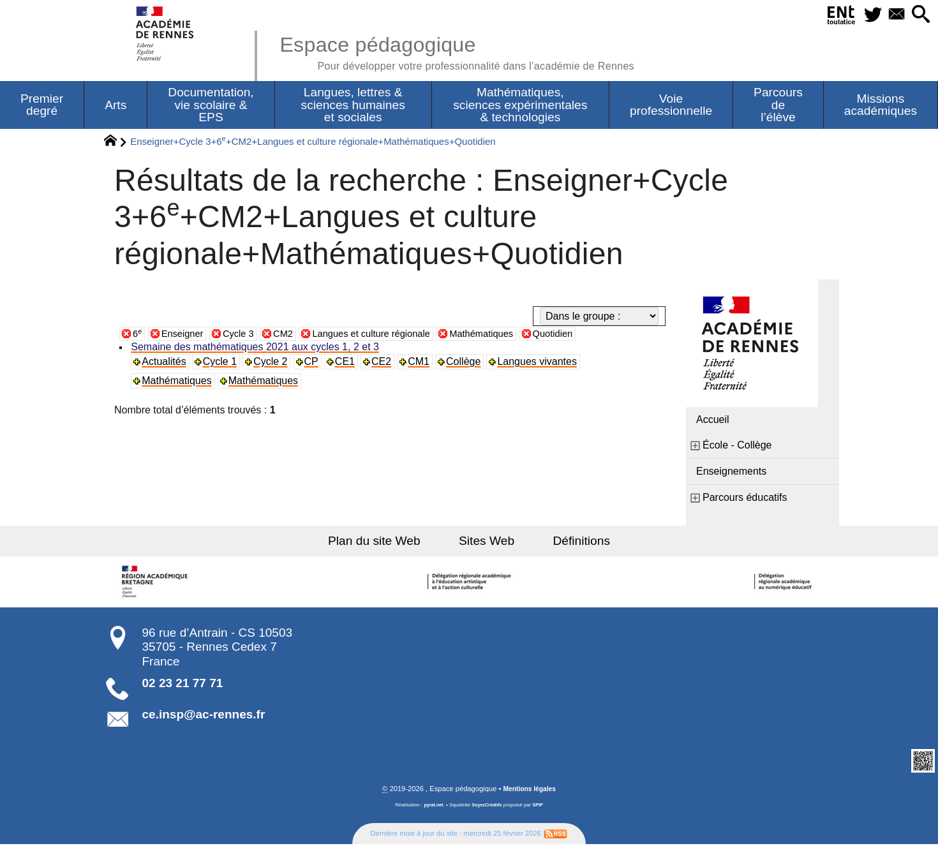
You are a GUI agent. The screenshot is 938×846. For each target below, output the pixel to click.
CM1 (421, 362)
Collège (466, 362)
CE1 (347, 362)
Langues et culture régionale (386, 334)
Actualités (165, 362)
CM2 (291, 334)
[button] (919, 15)
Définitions (571, 542)
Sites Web (486, 542)
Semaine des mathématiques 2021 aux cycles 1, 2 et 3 (256, 348)
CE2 (384, 362)
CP (313, 362)
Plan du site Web (385, 542)
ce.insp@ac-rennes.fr (203, 715)
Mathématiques (505, 334)
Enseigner (185, 334)
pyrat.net (431, 807)
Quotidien (582, 334)
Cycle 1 (221, 362)
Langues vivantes (540, 362)
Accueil (712, 420)
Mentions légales (529, 790)
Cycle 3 (245, 334)
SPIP (540, 807)
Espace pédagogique (473, 51)
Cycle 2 (272, 362)
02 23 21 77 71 (182, 684)
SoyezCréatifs (487, 807)
